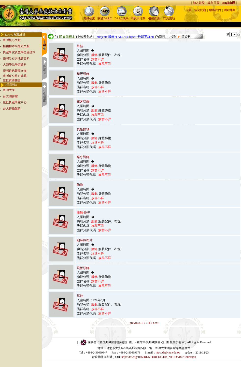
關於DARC (105, 17)
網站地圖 (230, 10)
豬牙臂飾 (83, 74)
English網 (228, 2)
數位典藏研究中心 (15, 102)
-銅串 (83, 212)
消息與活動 (138, 17)
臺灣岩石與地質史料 (16, 58)
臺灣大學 (9, 90)
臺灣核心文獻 (12, 40)
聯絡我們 (215, 10)
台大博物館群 (12, 108)
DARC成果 (121, 17)
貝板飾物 (83, 129)
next (155, 323)
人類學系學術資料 (15, 64)
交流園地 (169, 17)
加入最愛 (199, 2)
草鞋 (80, 46)
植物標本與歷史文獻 (16, 46)
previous (135, 323)
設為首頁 (213, 2)
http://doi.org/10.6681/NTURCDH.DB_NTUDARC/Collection (158, 357)
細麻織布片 (85, 240)
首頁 (188, 10)
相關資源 (154, 17)
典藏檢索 (89, 17)
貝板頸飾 (83, 268)
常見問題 (200, 10)
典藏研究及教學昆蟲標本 (19, 52)
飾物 (80, 185)
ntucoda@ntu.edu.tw (168, 352)
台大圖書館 (10, 96)
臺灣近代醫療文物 (15, 70)
